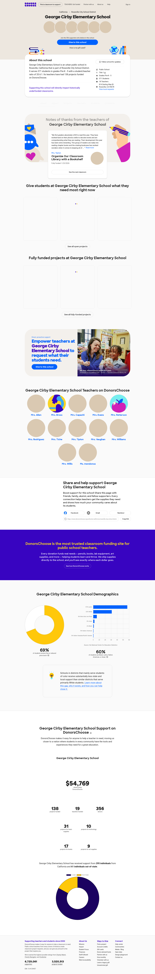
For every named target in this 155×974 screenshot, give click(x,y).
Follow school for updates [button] (110, 62)
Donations (110, 103)
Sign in (128, 4)
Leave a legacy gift (103, 962)
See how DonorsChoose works (77, 566)
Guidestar (43, 957)
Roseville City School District (83, 12)
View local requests (106, 89)
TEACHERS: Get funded (72, 4)
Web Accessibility (85, 960)
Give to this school (77, 42)
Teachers (81, 103)
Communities (119, 947)
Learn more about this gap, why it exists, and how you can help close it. (81, 685)
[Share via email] (97, 513)
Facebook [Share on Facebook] (71, 513)
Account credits (102, 947)
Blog (122, 949)
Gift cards (100, 949)
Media (117, 949)
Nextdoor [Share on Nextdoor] (117, 513)
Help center (119, 944)
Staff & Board (83, 955)
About (43, 103)
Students (95, 103)
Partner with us (89, 4)
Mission (81, 944)
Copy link (125, 519)
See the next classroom (77, 172)
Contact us (118, 957)
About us (100, 4)
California (63, 12)
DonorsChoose (30, 4)
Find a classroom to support (50, 4)
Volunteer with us (103, 960)
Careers (81, 957)
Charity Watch (61, 955)
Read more (90, 148)
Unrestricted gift (102, 965)
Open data (118, 952)
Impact (55, 103)
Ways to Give (102, 941)
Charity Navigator (30, 957)
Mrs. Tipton (56, 153)
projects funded (64, 962)
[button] (97, 519)
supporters (37, 962)
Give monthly (101, 957)
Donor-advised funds (104, 952)
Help (108, 4)
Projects (68, 103)
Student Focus (84, 949)
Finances (82, 952)
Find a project (101, 944)
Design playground (121, 955)
